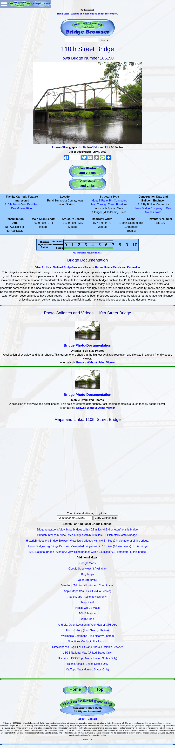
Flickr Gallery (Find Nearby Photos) (87, 630)
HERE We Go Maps (87, 607)
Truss (111, 204)
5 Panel (103, 200)
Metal (95, 200)
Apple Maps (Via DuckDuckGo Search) (87, 591)
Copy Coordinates (106, 517)
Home (75, 689)
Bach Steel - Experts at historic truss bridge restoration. (87, 13)
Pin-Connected (118, 200)
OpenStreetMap (87, 579)
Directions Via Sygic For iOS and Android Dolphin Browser (87, 647)
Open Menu (4, 4)
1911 (139, 204)
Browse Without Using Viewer (95, 362)
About (81, 718)
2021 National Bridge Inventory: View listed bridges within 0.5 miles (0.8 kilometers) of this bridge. (88, 551)
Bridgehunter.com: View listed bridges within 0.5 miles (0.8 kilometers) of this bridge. (87, 529)
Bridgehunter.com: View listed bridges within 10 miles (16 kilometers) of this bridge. (87, 535)
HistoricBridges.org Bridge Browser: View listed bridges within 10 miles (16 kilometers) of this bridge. (87, 546)
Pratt (93, 204)
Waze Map (87, 619)
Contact (92, 718)
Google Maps (87, 563)
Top (99, 689)
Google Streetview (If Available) (88, 568)
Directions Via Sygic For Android (87, 641)
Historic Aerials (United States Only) (87, 663)
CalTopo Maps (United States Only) (87, 669)
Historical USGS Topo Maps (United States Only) (87, 658)
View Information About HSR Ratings (87, 253)
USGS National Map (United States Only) (88, 652)
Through (102, 204)
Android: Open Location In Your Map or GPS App (87, 624)
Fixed (119, 204)
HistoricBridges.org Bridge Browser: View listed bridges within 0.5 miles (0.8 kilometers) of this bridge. (87, 540)
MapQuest (87, 602)
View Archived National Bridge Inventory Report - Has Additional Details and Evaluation (87, 267)
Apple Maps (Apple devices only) (87, 596)
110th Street (12, 204)
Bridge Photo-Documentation (87, 345)
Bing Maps (87, 574)
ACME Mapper (88, 613)
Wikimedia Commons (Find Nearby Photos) (87, 635)
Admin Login (87, 739)
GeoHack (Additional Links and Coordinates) (87, 585)
